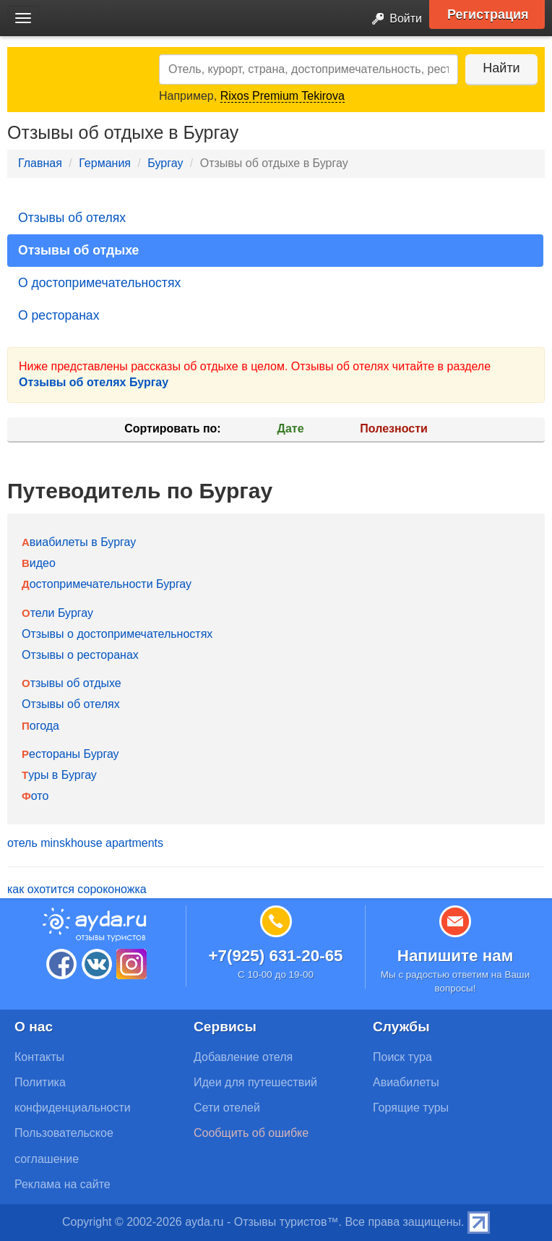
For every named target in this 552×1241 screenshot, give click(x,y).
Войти (392, 19)
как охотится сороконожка (77, 889)
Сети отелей (227, 1107)
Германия (105, 163)
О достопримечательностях (99, 283)
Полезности (393, 428)
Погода (40, 726)
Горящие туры (411, 1107)
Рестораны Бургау (70, 754)
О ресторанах (58, 315)
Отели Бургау (57, 613)
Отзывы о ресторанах (80, 655)
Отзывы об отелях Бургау (93, 382)
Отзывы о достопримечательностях (117, 634)
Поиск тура (402, 1057)
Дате (290, 428)
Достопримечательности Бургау (106, 584)
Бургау (165, 163)
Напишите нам (455, 956)
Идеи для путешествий (255, 1082)
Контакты (39, 1057)
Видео (39, 563)
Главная (40, 163)
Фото (35, 796)
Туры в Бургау (59, 775)
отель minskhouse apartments (85, 843)
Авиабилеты (406, 1082)
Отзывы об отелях (72, 217)
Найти (501, 68)
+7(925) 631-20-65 (275, 956)
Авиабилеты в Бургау (79, 542)
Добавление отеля (243, 1057)
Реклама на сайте (62, 1184)
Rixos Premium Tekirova (282, 96)
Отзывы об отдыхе (78, 250)
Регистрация (488, 14)
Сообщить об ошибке (251, 1133)
